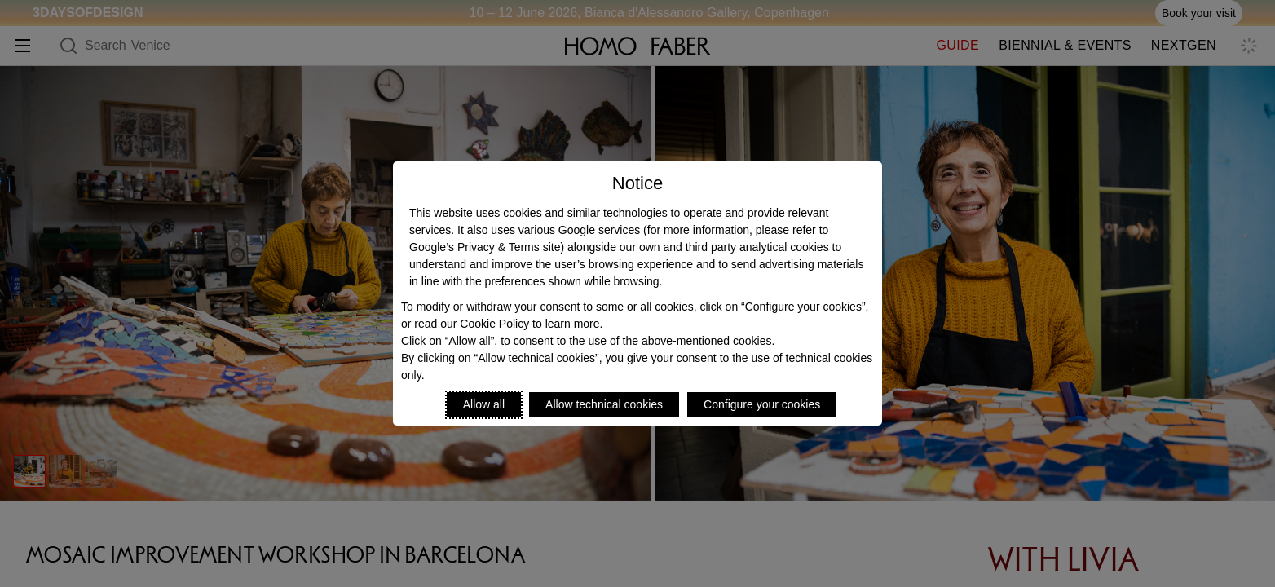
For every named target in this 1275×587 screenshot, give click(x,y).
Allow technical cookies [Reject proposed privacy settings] (604, 404)
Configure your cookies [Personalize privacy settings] (762, 404)
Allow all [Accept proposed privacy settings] (484, 404)
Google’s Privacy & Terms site (484, 247)
